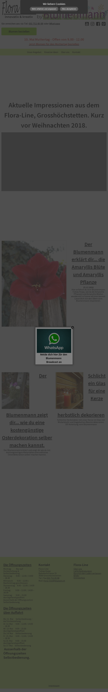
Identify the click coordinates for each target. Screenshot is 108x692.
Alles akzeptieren (69, 9)
